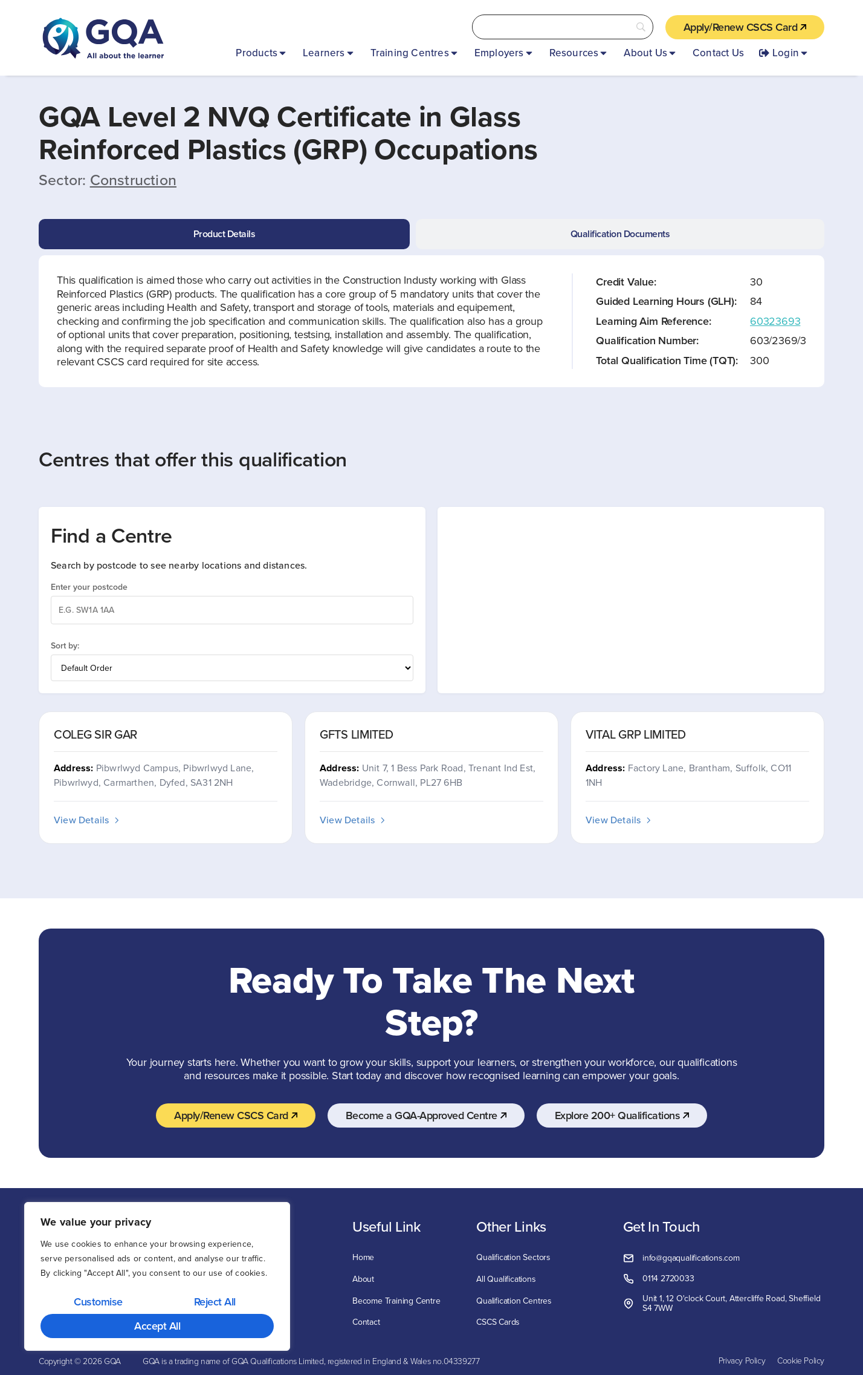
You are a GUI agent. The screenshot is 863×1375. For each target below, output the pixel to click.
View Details (87, 819)
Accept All (157, 1325)
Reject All (215, 1301)
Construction (133, 180)
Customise (98, 1301)
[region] (157, 1276)
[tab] (224, 234)
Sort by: (65, 645)
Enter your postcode (89, 587)
